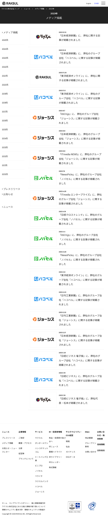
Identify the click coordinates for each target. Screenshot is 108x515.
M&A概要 (89, 437)
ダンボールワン (41, 443)
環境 (68, 441)
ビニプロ (39, 465)
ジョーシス (39, 491)
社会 (68, 446)
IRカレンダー (54, 462)
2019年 (5, 93)
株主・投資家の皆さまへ (57, 439)
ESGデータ (70, 457)
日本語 (96, 3)
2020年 (5, 84)
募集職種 (101, 450)
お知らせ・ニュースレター (9, 450)
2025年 (5, 40)
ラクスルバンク (41, 481)
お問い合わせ (90, 451)
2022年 (5, 67)
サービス (39, 431)
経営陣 (21, 453)
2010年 (5, 174)
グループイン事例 (90, 445)
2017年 (5, 111)
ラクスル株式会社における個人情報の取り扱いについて (23, 506)
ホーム (4, 503)
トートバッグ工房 (41, 459)
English (88, 3)
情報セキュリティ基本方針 (12, 509)
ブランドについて (26, 458)
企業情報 (22, 431)
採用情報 (101, 444)
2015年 (5, 129)
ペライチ (39, 476)
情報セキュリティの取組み (34, 509)
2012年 (5, 156)
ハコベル (39, 486)
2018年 (5, 102)
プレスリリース (11, 189)
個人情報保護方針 (38, 503)
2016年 (5, 120)
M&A (87, 431)
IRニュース (53, 446)
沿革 (20, 448)
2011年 (4, 165)
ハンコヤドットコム (41, 450)
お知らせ (8, 194)
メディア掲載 (10, 32)
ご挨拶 (21, 437)
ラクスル (39, 437)
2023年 (5, 58)
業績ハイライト (55, 451)
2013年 (5, 147)
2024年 (5, 49)
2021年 (5, 76)
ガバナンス (70, 451)
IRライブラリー (55, 457)
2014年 (5, 138)
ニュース (8, 206)
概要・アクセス (25, 443)
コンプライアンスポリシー (19, 503)
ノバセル (39, 470)
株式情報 (52, 467)
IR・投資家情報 (55, 431)
